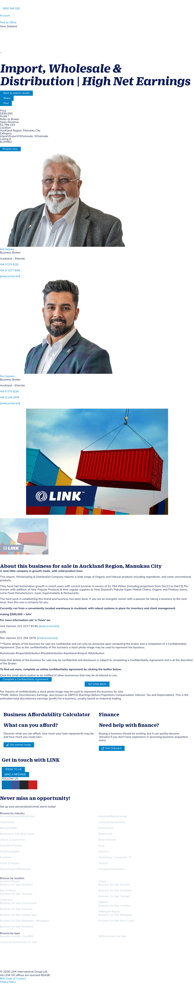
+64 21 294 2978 (9, 397)
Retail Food (105, 833)
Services (104, 851)
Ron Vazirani (7, 376)
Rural (101, 845)
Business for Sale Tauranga (16, 893)
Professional (106, 828)
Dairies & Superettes (12, 839)
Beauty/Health (8, 828)
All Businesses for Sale (112, 936)
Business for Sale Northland (16, 926)
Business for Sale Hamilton (115, 905)
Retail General (107, 839)
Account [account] (5, 15)
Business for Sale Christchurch (18, 903)
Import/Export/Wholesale (15, 869)
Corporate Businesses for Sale (18, 942)
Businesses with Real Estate (17, 833)
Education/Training (11, 845)
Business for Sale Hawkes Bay (18, 914)
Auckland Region (10, 881)
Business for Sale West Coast (116, 920)
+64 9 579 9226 (9, 264)
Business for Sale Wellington (115, 914)
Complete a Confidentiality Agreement (25, 679)
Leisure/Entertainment (112, 822)
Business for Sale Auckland (16, 884)
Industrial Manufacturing (113, 816)
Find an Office (8, 22)
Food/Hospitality (10, 851)
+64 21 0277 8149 (10, 270)
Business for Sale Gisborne (16, 909)
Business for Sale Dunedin (114, 884)
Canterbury (6, 899)
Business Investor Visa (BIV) (17, 936)
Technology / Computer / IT (115, 857)
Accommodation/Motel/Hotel (17, 816)
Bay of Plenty (8, 890)
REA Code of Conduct (13, 978)
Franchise (6, 857)
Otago (102, 881)
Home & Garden (10, 863)
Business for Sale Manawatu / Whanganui (24, 920)
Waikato (103, 902)
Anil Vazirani (7, 249)
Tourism (103, 863)
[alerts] (1, 802)
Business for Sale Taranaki (114, 896)
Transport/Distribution (112, 869)
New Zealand (8, 26)
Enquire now (10, 149)
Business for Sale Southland (115, 890)
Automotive (7, 822)
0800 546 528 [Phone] (11, 8)
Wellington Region (109, 911)
